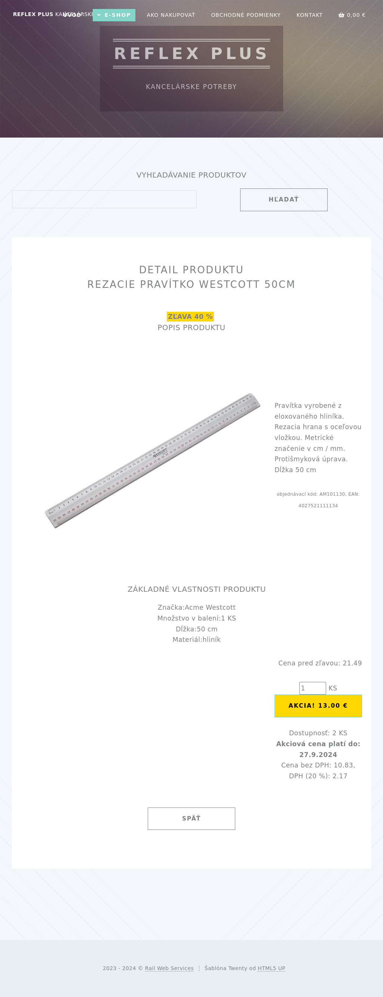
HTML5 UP (271, 968)
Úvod (72, 15)
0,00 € (352, 15)
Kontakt (310, 15)
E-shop (118, 15)
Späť (191, 818)
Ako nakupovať (171, 15)
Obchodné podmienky (246, 15)
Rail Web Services (169, 968)
